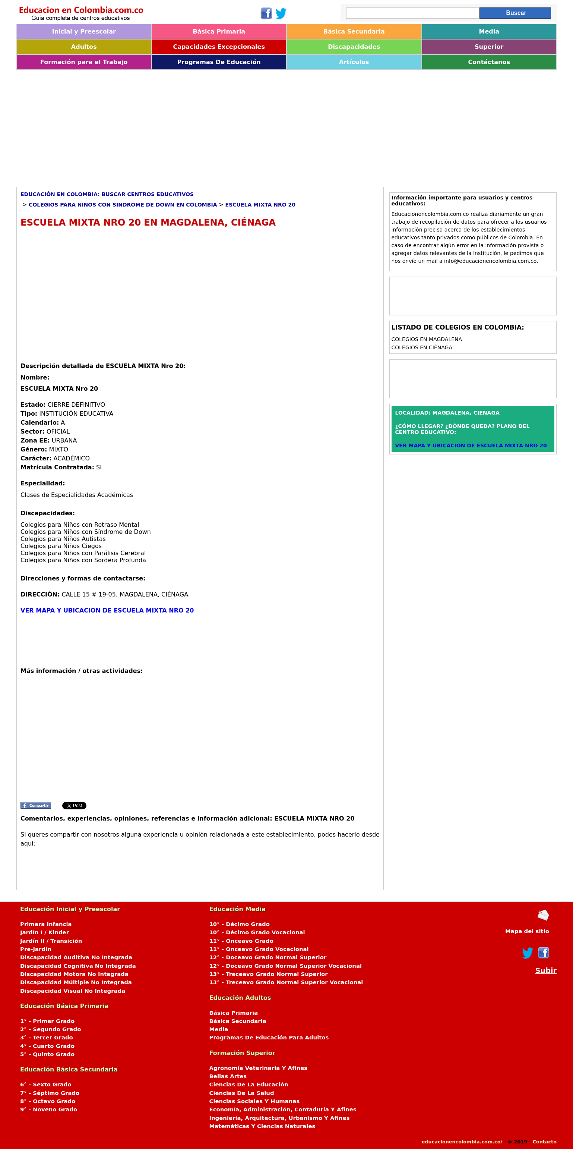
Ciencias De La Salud (241, 1093)
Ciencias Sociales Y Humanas (254, 1101)
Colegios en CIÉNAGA (422, 347)
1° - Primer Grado (47, 1021)
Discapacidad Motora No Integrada (74, 974)
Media (489, 31)
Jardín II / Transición (51, 941)
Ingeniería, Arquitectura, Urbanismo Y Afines (279, 1118)
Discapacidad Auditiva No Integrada (76, 957)
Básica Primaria (219, 31)
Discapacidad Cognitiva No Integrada (78, 966)
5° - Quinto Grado (47, 1054)
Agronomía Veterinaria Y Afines (258, 1068)
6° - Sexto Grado (46, 1084)
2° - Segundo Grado (50, 1029)
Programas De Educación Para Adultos (269, 1037)
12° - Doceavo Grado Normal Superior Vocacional (285, 966)
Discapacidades (354, 46)
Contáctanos (489, 62)
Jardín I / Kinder (44, 932)
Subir (546, 970)
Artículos (354, 62)
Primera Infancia (46, 924)
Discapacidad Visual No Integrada (72, 991)
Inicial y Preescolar (84, 31)
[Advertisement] (239, 125)
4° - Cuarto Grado (47, 1046)
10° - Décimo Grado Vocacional (257, 932)
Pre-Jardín (35, 949)
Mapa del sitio (527, 931)
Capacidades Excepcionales (219, 46)
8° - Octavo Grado (47, 1101)
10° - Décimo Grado (239, 924)
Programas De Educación (219, 62)
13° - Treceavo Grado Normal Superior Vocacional (286, 982)
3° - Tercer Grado (46, 1037)
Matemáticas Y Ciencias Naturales (262, 1126)
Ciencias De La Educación (248, 1084)
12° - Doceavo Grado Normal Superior (268, 957)
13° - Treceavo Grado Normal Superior (268, 974)
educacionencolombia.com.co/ (462, 1142)
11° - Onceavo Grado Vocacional (259, 949)
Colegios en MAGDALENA (427, 339)
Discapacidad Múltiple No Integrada (76, 982)
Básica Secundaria (354, 31)
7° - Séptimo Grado (49, 1093)
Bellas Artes (228, 1076)
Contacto (544, 1142)
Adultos (84, 46)
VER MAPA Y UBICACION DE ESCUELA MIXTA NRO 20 (107, 610)
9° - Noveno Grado (48, 1109)
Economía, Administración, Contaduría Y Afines (283, 1109)
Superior (489, 46)
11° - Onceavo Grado (241, 941)
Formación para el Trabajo (84, 62)
